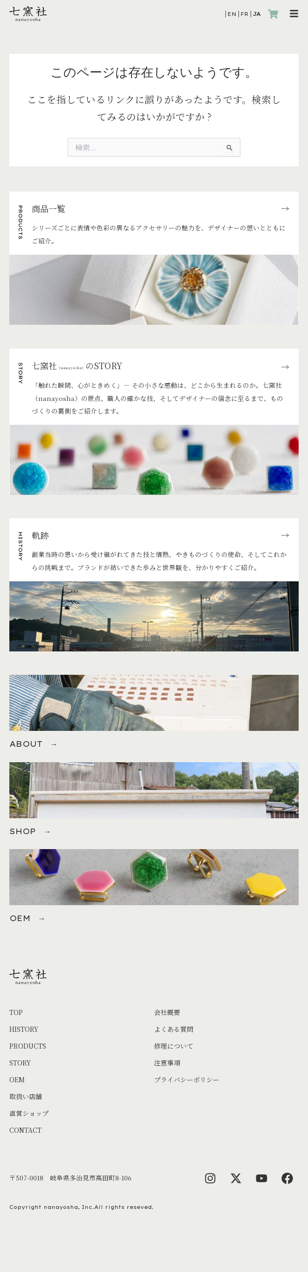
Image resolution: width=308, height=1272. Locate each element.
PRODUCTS (27, 1045)
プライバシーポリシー (186, 1079)
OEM (17, 1079)
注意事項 (167, 1062)
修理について (173, 1045)
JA (256, 14)
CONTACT (25, 1130)
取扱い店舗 (25, 1096)
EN (232, 14)
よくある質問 (173, 1029)
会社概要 (167, 1012)
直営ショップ (29, 1113)
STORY (20, 1062)
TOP (16, 1012)
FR (244, 14)
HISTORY (23, 1029)
